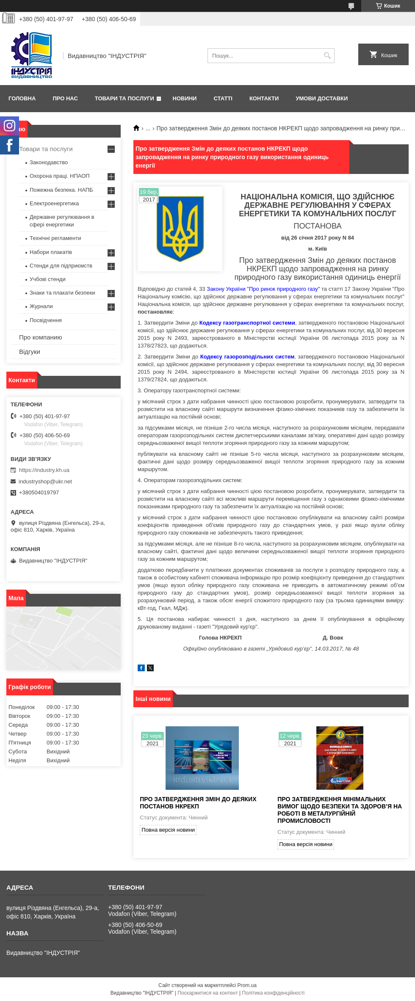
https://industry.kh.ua (44, 470)
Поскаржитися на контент (207, 993)
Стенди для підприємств (61, 265)
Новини (185, 98)
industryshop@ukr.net (45, 481)
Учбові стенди (48, 279)
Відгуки (29, 351)
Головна (22, 98)
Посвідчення (46, 320)
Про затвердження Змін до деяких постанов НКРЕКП (198, 803)
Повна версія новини (168, 830)
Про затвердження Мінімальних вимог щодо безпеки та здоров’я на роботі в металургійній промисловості (339, 810)
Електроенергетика (54, 203)
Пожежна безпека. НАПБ (61, 190)
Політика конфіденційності (273, 993)
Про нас (65, 98)
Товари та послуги (124, 98)
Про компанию (40, 337)
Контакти (264, 98)
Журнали (41, 306)
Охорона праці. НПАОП (60, 176)
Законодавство (49, 162)
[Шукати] (327, 55)
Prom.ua (247, 985)
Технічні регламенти (55, 238)
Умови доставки (322, 98)
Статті (222, 98)
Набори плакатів (51, 252)
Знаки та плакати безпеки (62, 293)
